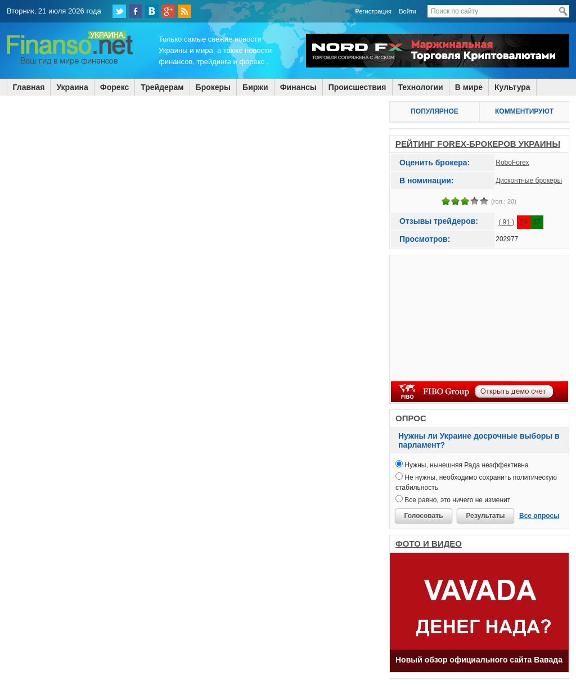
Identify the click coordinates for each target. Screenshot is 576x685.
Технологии (420, 87)
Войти (407, 11)
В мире (469, 87)
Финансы (298, 87)
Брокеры (213, 87)
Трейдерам (162, 87)
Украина (72, 87)
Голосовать (423, 516)
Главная (29, 87)
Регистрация (374, 11)
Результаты (485, 516)
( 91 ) (506, 222)
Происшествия (357, 87)
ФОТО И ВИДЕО (428, 543)
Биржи (255, 87)
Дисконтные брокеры (529, 180)
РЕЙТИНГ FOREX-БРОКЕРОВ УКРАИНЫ (477, 143)
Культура (512, 87)
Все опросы (539, 516)
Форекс (114, 87)
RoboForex (512, 162)
